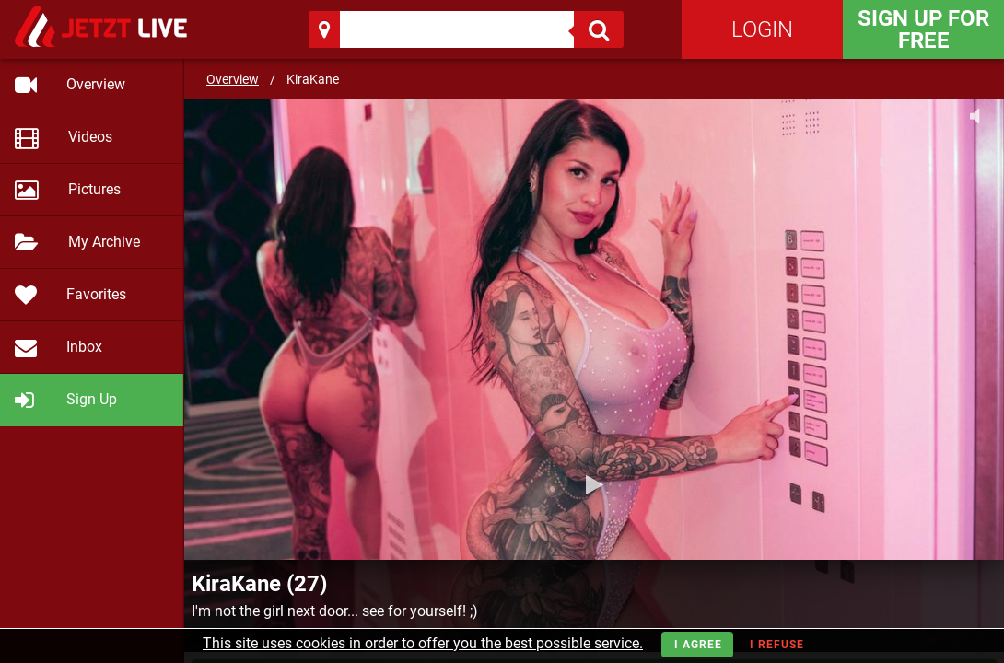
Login (762, 29)
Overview (232, 79)
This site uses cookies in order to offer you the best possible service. (423, 643)
